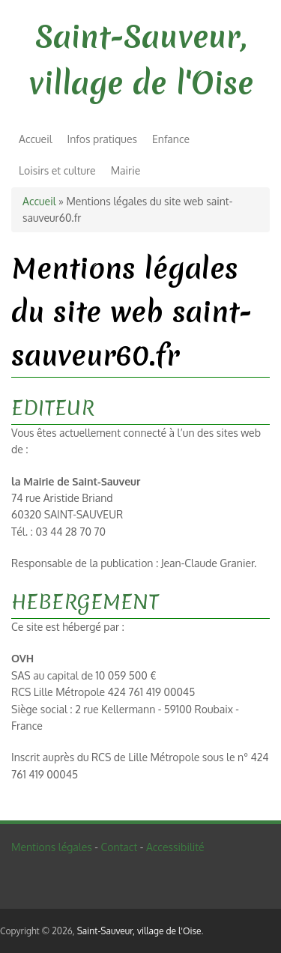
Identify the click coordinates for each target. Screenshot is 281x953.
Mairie (126, 170)
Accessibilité (175, 847)
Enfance (171, 139)
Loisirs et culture (57, 170)
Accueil (35, 139)
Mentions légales (51, 847)
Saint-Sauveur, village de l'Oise (139, 931)
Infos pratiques (102, 139)
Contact (118, 847)
